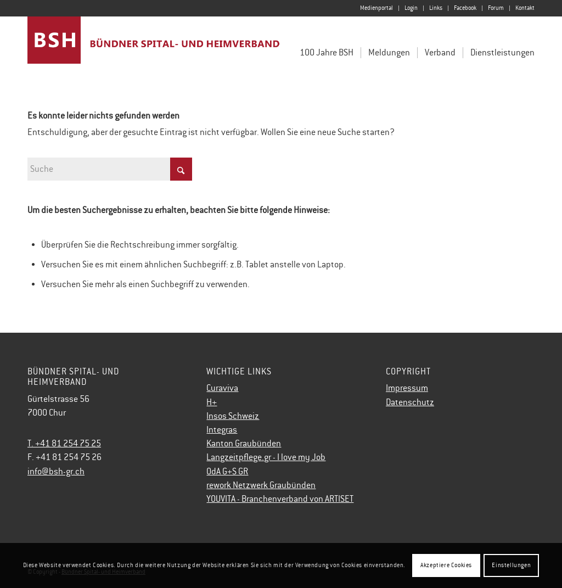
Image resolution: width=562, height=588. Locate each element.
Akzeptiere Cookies (446, 565)
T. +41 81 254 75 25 (64, 443)
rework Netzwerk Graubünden (261, 485)
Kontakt (525, 8)
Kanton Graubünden (243, 443)
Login (411, 8)
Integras (221, 429)
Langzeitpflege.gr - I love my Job (265, 457)
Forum (496, 8)
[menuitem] (377, 8)
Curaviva (222, 388)
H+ (211, 402)
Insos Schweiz (232, 416)
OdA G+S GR (227, 471)
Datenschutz (410, 402)
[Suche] (109, 169)
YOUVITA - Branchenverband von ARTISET (279, 499)
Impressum (407, 388)
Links (435, 8)
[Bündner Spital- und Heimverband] (154, 48)
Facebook (465, 8)
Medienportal (376, 8)
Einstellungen (511, 565)
